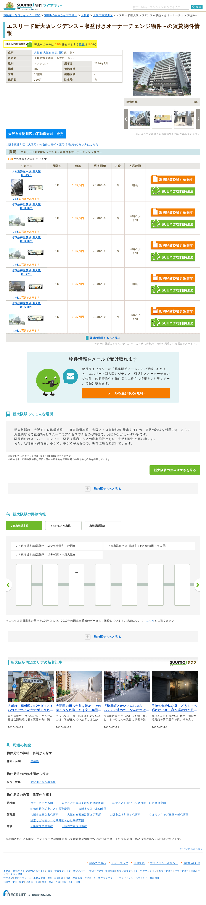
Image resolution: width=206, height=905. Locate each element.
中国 (64, 882)
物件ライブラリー (107, 878)
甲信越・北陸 (33, 882)
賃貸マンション (63, 871)
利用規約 (139, 863)
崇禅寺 (35, 761)
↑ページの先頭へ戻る (191, 849)
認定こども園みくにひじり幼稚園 (83, 802)
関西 (51, 882)
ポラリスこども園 (42, 802)
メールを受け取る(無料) (126, 393)
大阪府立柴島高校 (42, 826)
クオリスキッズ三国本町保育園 (169, 814)
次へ (197, 585)
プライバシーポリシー (164, 863)
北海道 (7, 882)
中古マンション (148, 871)
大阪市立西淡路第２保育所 (84, 814)
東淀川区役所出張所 (43, 782)
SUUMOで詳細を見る (172, 191)
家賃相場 (110, 871)
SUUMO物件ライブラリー (60, 15)
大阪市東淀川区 (103, 15)
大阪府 (85, 15)
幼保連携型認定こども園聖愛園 (50, 808)
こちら (150, 620)
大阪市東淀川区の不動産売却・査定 (36, 134)
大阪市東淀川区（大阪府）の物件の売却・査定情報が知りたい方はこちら (52, 144)
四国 (57, 882)
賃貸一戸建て (96, 871)
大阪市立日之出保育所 (45, 814)
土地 (193, 871)
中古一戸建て (182, 871)
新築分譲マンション (127, 871)
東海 (44, 882)
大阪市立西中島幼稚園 (93, 808)
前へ (9, 585)
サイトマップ (119, 863)
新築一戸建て (166, 871)
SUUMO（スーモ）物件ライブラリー (32, 6)
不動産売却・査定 (43, 878)
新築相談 (59, 878)
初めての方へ (97, 863)
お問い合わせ (191, 863)
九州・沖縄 (74, 882)
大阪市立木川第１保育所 (125, 814)
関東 (21, 882)
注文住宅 (8, 878)
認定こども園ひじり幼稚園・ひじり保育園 (139, 802)
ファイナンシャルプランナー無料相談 (139, 878)
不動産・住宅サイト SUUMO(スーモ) (23, 871)
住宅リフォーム (23, 878)
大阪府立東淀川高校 (74, 826)
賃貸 (82, 44)
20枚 (16, 198)
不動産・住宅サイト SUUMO (21, 15)
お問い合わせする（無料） (172, 179)
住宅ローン (90, 878)
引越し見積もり (74, 878)
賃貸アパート (80, 871)
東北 (15, 882)
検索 (198, 6)
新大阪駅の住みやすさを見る (175, 470)
